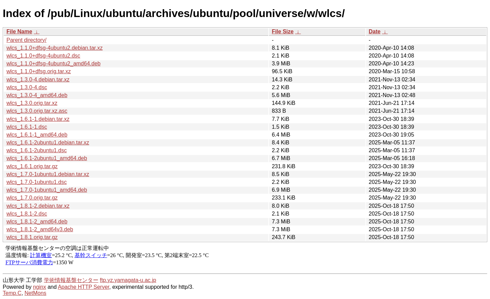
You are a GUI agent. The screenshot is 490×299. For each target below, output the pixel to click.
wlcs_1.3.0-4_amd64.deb (36, 95)
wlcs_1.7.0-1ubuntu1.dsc (36, 182)
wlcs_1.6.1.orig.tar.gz (32, 166)
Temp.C (12, 293)
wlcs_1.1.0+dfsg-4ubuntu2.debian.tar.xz (54, 48)
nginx (39, 287)
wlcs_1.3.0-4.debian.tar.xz (37, 79)
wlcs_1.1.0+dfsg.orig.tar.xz (38, 71)
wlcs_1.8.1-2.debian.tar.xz (37, 206)
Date (375, 31)
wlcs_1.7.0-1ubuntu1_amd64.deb (46, 190)
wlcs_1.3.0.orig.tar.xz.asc (36, 111)
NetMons (35, 293)
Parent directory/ (26, 40)
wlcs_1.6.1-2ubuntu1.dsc (36, 150)
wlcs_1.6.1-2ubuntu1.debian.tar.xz (47, 142)
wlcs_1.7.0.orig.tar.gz (32, 198)
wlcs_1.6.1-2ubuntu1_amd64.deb (46, 158)
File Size (283, 31)
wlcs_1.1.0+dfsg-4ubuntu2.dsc (43, 56)
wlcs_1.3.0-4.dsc (26, 87)
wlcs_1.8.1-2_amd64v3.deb (39, 229)
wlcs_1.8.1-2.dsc (26, 214)
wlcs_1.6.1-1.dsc (26, 127)
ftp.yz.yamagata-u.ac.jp (128, 280)
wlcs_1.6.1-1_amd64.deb (36, 135)
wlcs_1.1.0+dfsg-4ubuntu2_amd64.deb (53, 63)
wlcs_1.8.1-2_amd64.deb (36, 221)
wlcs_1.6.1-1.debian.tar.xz (37, 119)
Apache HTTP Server (83, 287)
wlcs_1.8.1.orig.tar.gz (32, 237)
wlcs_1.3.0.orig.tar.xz (31, 103)
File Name (19, 31)
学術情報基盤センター (71, 280)
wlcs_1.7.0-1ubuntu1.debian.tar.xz (47, 174)
